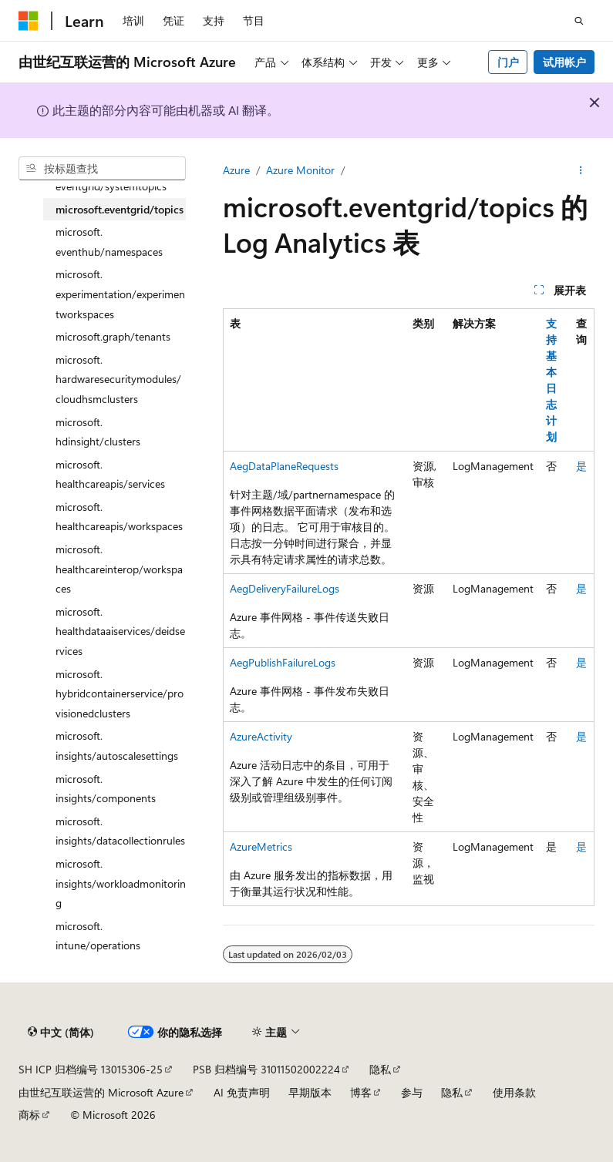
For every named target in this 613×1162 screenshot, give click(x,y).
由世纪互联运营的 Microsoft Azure (101, 1092)
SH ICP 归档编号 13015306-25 (91, 1069)
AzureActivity (261, 736)
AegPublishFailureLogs (282, 662)
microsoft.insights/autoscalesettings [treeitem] (117, 745)
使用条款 (514, 1092)
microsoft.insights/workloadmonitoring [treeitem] (121, 883)
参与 (412, 1092)
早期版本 (310, 1092)
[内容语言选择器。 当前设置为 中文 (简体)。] (61, 1032)
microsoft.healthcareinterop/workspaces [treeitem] (119, 569)
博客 (361, 1092)
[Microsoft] (29, 21)
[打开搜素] (579, 21)
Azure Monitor (300, 170)
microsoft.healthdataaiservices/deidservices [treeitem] (120, 631)
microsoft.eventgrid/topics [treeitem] (120, 209)
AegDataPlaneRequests (284, 465)
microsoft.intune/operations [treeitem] (98, 936)
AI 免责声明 (242, 1092)
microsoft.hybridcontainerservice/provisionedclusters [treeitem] (120, 693)
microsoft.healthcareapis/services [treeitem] (110, 474)
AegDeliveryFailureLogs (284, 588)
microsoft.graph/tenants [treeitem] (113, 336)
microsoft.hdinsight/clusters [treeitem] (98, 432)
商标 (29, 1114)
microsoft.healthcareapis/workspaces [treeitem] (119, 516)
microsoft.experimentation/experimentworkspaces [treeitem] (120, 294)
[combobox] (102, 168)
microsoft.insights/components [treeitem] (106, 788)
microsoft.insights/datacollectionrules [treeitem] (120, 831)
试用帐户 (564, 62)
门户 (508, 62)
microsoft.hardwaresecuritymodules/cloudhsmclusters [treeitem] (118, 379)
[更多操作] (581, 170)
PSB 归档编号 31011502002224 (266, 1069)
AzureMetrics (261, 846)
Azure (236, 170)
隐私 (380, 1069)
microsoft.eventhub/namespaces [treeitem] (109, 241)
